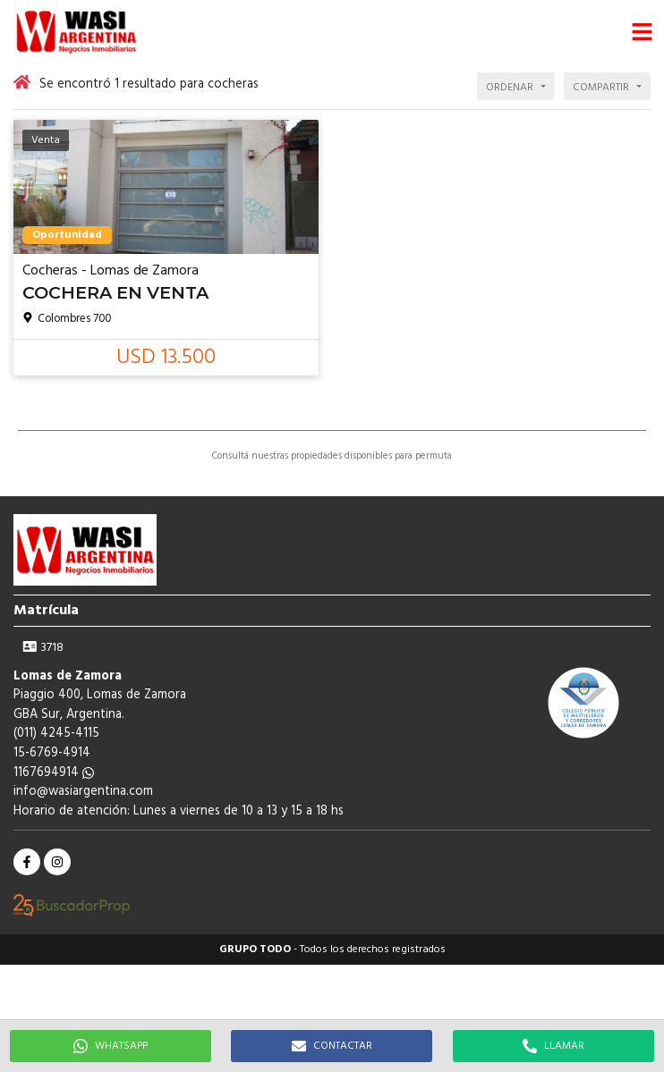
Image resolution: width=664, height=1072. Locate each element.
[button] (642, 31)
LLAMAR (553, 1046)
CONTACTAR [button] (332, 1046)
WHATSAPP (110, 1046)
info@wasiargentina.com (83, 791)
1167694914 (53, 773)
